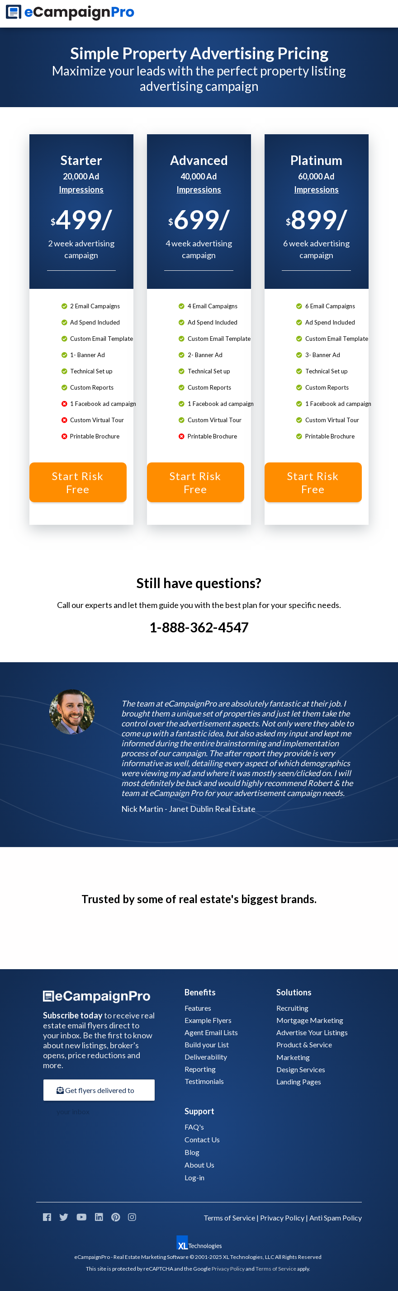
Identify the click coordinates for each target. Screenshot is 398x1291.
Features (198, 1008)
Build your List (207, 1044)
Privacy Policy (282, 1217)
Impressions (81, 189)
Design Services (300, 1069)
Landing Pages (298, 1081)
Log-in (194, 1177)
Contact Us (202, 1139)
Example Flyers (208, 1020)
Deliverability (206, 1056)
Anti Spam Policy (335, 1217)
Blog (192, 1152)
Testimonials (204, 1081)
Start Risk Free (78, 482)
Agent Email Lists (211, 1032)
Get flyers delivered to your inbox (95, 1093)
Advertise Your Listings (312, 1032)
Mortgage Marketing (309, 1020)
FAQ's (194, 1126)
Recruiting (292, 1008)
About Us (199, 1164)
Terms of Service (229, 1217)
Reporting (200, 1069)
